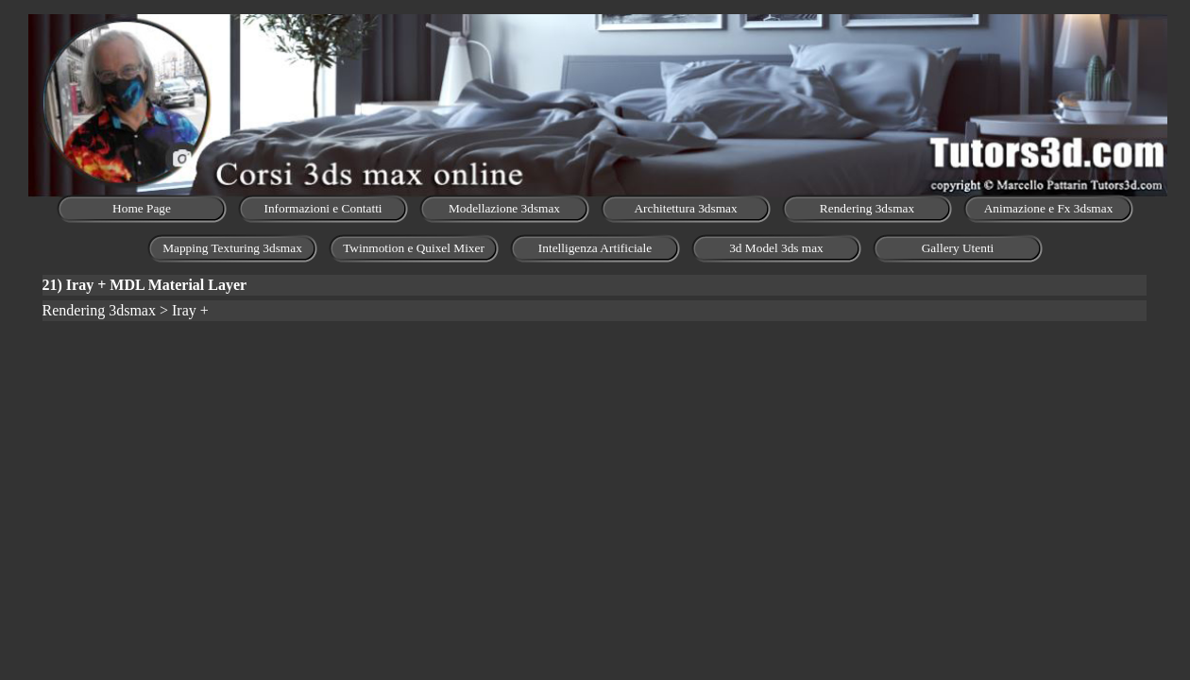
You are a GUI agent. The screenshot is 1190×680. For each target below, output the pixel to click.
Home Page (141, 208)
